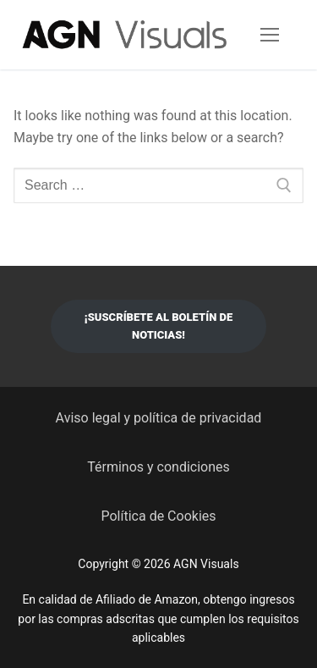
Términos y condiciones (158, 467)
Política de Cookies (158, 516)
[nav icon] (270, 34)
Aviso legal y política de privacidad (159, 418)
